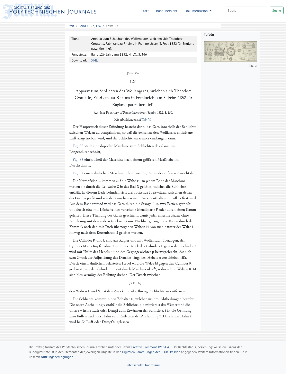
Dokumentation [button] (197, 10)
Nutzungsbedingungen (57, 357)
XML (94, 60)
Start (145, 10)
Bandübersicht (166, 10)
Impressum (153, 365)
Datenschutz (134, 365)
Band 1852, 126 (90, 26)
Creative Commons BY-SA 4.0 (151, 347)
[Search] (246, 10)
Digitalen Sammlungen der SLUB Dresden (151, 352)
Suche (276, 10)
